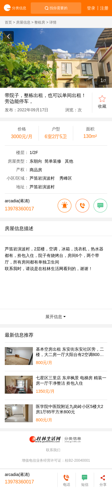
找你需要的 (58, 8)
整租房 (39, 22)
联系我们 (53, 450)
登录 (91, 8)
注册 (104, 8)
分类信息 (13, 8)
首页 (8, 22)
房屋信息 (23, 22)
